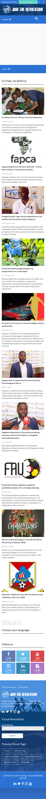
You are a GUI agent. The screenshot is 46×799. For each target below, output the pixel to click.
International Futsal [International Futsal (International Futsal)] (33, 756)
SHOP (4, 69)
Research (7, 61)
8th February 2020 (8, 546)
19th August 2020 (7, 330)
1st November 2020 (8, 275)
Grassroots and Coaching (16, 28)
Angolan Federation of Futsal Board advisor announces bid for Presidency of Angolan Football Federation (21, 435)
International (10, 44)
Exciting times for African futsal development (22, 117)
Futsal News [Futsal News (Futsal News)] (25, 762)
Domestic (7, 36)
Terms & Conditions (9, 687)
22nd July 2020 (6, 442)
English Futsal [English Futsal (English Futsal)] (10, 762)
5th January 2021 (7, 174)
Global (5, 52)
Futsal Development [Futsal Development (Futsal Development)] (12, 756)
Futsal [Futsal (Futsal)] (6, 751)
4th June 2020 (6, 492)
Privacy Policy (23, 687)
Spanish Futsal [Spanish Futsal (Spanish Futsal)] (20, 751)
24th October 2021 (8, 121)
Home (5, 19)
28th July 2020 (6, 387)
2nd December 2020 (8, 223)
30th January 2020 (8, 601)
